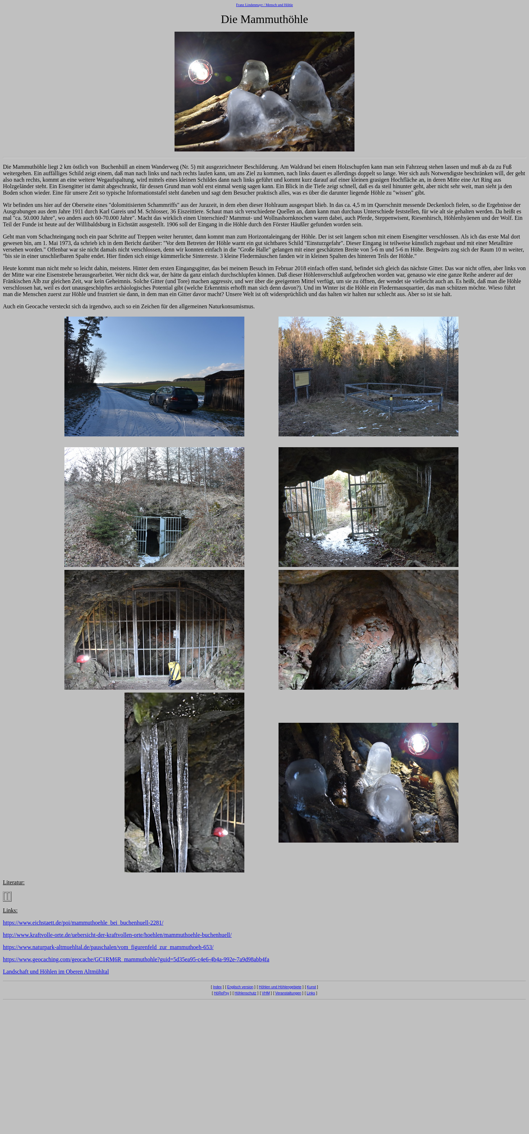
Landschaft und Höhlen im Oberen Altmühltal (56, 972)
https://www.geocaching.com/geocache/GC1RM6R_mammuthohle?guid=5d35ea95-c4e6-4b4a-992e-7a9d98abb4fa (136, 959)
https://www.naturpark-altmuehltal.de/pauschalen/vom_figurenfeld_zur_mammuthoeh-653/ (108, 947)
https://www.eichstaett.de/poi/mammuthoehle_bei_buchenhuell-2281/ (83, 923)
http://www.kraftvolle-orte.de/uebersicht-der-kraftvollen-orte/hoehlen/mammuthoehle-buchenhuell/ (117, 935)
